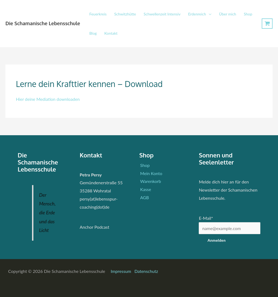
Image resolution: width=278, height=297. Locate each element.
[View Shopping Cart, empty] (267, 23)
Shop (248, 14)
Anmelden (216, 240)
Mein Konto (150, 173)
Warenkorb (149, 181)
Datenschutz (147, 271)
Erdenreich (197, 14)
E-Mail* (206, 218)
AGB (143, 197)
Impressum (121, 271)
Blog (93, 33)
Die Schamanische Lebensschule (42, 23)
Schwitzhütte (125, 14)
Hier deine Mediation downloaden (48, 99)
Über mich (227, 14)
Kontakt (111, 33)
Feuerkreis (98, 14)
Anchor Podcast (95, 227)
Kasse (144, 189)
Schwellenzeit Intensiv (162, 14)
